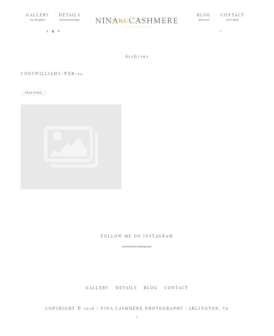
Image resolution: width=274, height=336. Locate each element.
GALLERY (37, 14)
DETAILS (70, 14)
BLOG (204, 14)
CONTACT (232, 14)
